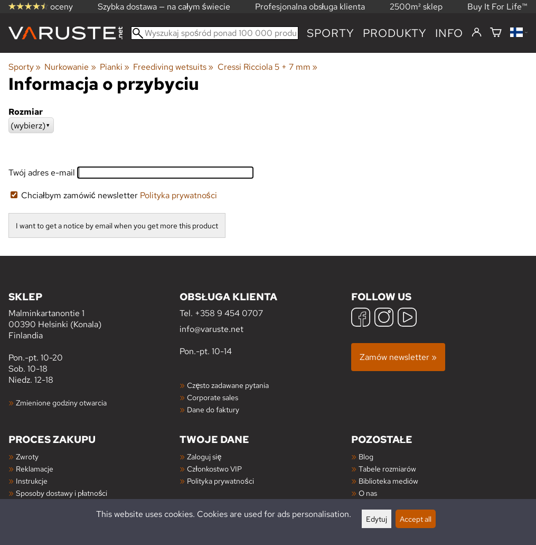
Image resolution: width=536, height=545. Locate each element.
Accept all (415, 519)
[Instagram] (383, 318)
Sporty (330, 33)
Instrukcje (32, 481)
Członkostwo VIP (214, 469)
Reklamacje (34, 469)
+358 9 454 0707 (229, 313)
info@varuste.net (211, 329)
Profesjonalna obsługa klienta (310, 6)
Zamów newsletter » (398, 357)
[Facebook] (360, 318)
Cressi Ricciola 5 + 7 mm (267, 66)
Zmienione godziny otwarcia (61, 403)
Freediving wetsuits (173, 66)
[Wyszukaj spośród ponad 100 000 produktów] (214, 33)
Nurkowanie (70, 66)
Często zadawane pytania (228, 385)
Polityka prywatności (178, 195)
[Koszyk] (496, 33)
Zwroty (27, 456)
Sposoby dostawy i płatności (61, 493)
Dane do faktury (213, 409)
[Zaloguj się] (477, 32)
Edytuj (376, 519)
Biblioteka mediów (388, 481)
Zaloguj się (204, 456)
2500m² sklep (416, 6)
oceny (40, 6)
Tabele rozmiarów (387, 469)
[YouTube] (407, 318)
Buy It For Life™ (497, 6)
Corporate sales (212, 397)
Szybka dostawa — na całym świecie (164, 6)
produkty (395, 33)
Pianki (114, 66)
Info (449, 33)
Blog (366, 456)
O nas (368, 493)
